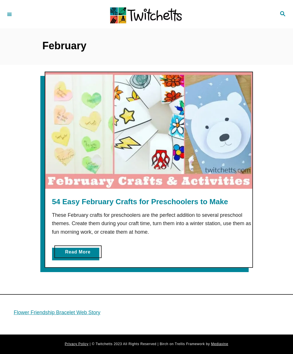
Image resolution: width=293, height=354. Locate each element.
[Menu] (9, 14)
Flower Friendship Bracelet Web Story (57, 312)
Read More (79, 253)
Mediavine (219, 344)
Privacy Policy (76, 344)
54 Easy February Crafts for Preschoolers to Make (140, 201)
